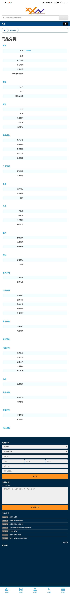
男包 (21, 114)
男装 (21, 56)
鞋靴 (4, 82)
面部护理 (20, 145)
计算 (35, 476)
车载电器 (20, 357)
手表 (21, 264)
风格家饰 (20, 331)
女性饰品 (20, 260)
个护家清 (6, 290)
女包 (21, 109)
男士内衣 (20, 65)
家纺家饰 (6, 321)
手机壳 (21, 211)
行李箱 (21, 122)
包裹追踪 (35, 507)
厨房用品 (20, 171)
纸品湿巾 (20, 295)
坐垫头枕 (20, 353)
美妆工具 (20, 153)
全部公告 (65, 542)
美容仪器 (20, 158)
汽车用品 (6, 348)
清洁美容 (20, 366)
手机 (4, 206)
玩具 (4, 379)
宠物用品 (6, 392)
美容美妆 (6, 135)
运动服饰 (20, 69)
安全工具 (20, 362)
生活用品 (20, 176)
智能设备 (20, 238)
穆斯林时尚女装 (17, 74)
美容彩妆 (20, 149)
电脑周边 (20, 242)
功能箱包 (20, 118)
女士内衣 (20, 60)
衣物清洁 (20, 300)
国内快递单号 (6, 485)
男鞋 (21, 91)
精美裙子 (28, 50)
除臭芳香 (20, 309)
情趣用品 (6, 410)
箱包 (4, 104)
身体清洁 (20, 313)
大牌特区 (20, 127)
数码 (4, 233)
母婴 (4, 184)
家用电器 (20, 282)
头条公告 (5, 513)
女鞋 (21, 87)
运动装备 (6, 339)
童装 (21, 198)
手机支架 (20, 224)
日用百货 (6, 166)
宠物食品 (20, 402)
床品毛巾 (20, 326)
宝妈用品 (20, 189)
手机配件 (20, 220)
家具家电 (6, 272)
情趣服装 (20, 415)
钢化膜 (21, 215)
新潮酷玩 (20, 247)
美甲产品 (20, 140)
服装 (4, 45)
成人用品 (20, 419)
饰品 (4, 255)
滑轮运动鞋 (19, 96)
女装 (21, 50)
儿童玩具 (20, 384)
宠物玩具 (20, 397)
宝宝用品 (20, 193)
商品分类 (13, 30)
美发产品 (20, 304)
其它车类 (20, 371)
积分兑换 (6, 428)
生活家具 (20, 278)
